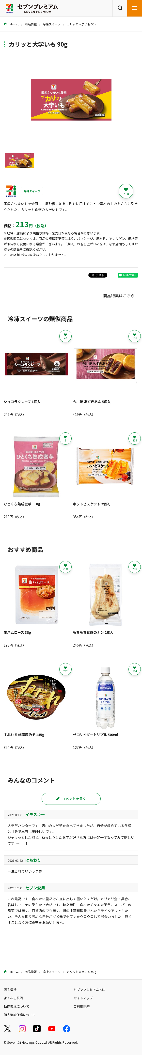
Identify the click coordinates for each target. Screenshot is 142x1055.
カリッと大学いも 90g (81, 24)
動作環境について (16, 1006)
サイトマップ (83, 998)
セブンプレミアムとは (89, 989)
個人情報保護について (20, 1014)
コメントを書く (71, 798)
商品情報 (31, 24)
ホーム (11, 24)
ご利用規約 (82, 1006)
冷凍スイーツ (52, 24)
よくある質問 (13, 998)
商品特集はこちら (119, 296)
